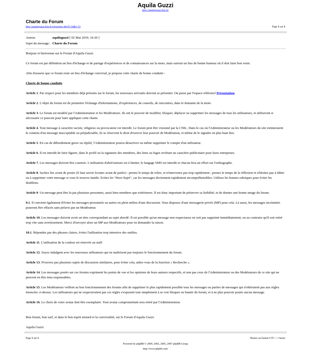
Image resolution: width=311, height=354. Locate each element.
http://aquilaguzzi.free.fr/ (155, 10)
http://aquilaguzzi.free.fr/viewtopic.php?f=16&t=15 (53, 26)
